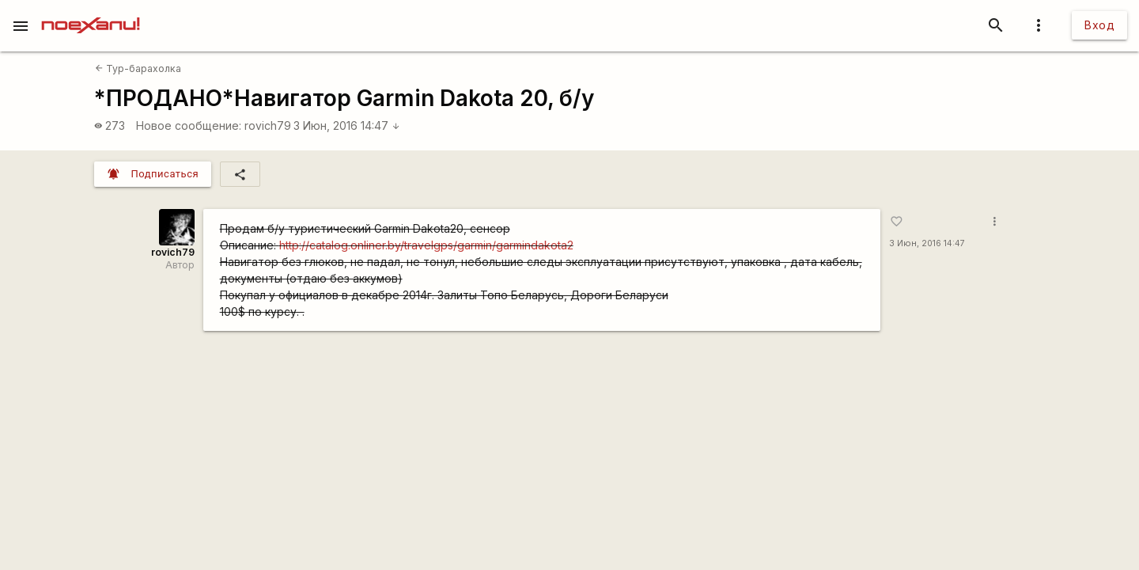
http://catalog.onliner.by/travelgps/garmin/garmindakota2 (426, 245)
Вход (1099, 25)
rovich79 (267, 125)
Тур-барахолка (138, 68)
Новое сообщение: (188, 125)
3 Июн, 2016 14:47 (346, 125)
